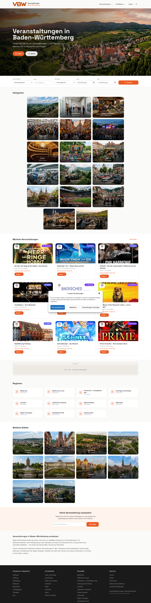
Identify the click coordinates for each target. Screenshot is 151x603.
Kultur (90, 220)
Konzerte (46, 220)
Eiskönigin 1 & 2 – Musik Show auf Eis (70, 240)
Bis (98, 79)
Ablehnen (72, 307)
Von (77, 79)
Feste (47, 561)
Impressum (113, 555)
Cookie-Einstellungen (116, 561)
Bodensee (80, 549)
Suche (31, 53)
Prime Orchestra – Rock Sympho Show (113, 318)
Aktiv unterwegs (50, 549)
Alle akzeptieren (58, 307)
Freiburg (22, 320)
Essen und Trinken (51, 555)
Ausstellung (49, 552)
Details (19, 248)
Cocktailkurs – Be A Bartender (25, 279)
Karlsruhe (22, 281)
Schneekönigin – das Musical (67, 318)
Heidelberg (16, 555)
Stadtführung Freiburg (22, 318)
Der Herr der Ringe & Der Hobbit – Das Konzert (30, 240)
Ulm (14, 569)
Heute (131, 4)
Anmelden (92, 498)
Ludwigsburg (17, 563)
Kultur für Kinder (50, 569)
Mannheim (16, 561)
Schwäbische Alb (83, 575)
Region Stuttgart (82, 572)
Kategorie (16, 79)
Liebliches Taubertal (84, 563)
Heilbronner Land (83, 552)
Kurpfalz (80, 561)
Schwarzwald (81, 578)
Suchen (128, 82)
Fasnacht (48, 558)
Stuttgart (24, 242)
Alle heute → (134, 213)
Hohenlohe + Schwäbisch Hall (87, 555)
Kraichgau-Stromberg (84, 558)
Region (57, 79)
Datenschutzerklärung (116, 558)
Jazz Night (61, 279)
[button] (99, 293)
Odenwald (80, 569)
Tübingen (16, 566)
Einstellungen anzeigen (91, 307)
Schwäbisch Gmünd (68, 242)
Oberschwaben (82, 566)
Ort (35, 79)
